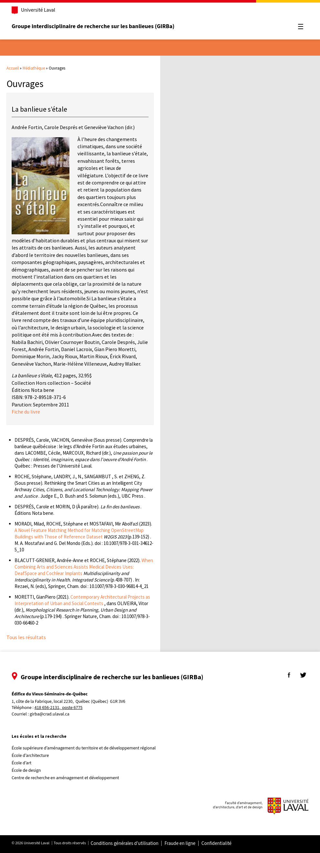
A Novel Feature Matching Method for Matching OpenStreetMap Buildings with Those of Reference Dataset (79, 533)
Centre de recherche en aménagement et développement (65, 778)
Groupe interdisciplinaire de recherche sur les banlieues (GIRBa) (93, 26)
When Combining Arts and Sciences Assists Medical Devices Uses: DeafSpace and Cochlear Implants (84, 566)
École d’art (21, 763)
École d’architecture (30, 755)
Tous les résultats (26, 637)
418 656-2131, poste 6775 (59, 708)
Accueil (12, 68)
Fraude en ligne (179, 843)
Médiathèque (34, 68)
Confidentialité (216, 843)
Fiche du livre (26, 411)
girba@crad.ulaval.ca (49, 714)
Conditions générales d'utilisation (125, 843)
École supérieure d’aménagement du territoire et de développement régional (84, 748)
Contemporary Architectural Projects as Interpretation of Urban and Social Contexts (82, 600)
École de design (26, 770)
